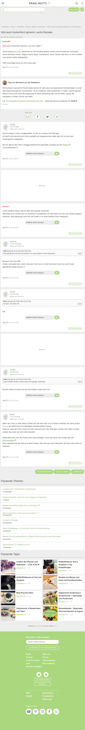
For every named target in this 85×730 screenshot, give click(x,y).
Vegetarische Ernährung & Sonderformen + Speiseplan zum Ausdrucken (70, 595)
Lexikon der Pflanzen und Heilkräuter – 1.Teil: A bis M (27, 563)
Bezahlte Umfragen (34, 667)
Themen (29, 657)
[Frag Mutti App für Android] (46, 675)
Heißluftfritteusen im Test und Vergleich (28, 578)
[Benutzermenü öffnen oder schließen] (82, 3)
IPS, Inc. (55, 626)
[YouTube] (29, 712)
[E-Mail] (28, 117)
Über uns (46, 654)
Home (28, 654)
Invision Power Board (39, 626)
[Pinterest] (36, 712)
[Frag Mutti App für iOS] (39, 675)
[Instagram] (42, 712)
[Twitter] (47, 117)
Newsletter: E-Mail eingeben (37, 637)
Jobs (28, 663)
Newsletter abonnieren (42, 648)
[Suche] (76, 3)
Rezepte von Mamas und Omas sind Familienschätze (70, 578)
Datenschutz (47, 693)
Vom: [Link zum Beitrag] (4, 67)
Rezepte (17, 52)
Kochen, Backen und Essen (13, 37)
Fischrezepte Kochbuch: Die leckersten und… (25, 101)
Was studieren (48, 663)
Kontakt (29, 696)
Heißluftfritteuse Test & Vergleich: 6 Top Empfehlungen (68, 564)
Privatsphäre (47, 696)
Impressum (47, 699)
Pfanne (66, 145)
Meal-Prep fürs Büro (24, 593)
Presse (45, 657)
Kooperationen (48, 660)
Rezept (5, 426)
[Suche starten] (3, 9)
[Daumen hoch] (56, 153)
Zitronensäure (8, 440)
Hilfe (28, 693)
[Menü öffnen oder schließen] (3, 3)
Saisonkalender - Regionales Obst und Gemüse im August (71, 609)
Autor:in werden (33, 660)
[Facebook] (37, 117)
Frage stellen (74, 9)
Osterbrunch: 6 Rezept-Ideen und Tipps (28, 609)
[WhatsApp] (57, 117)
